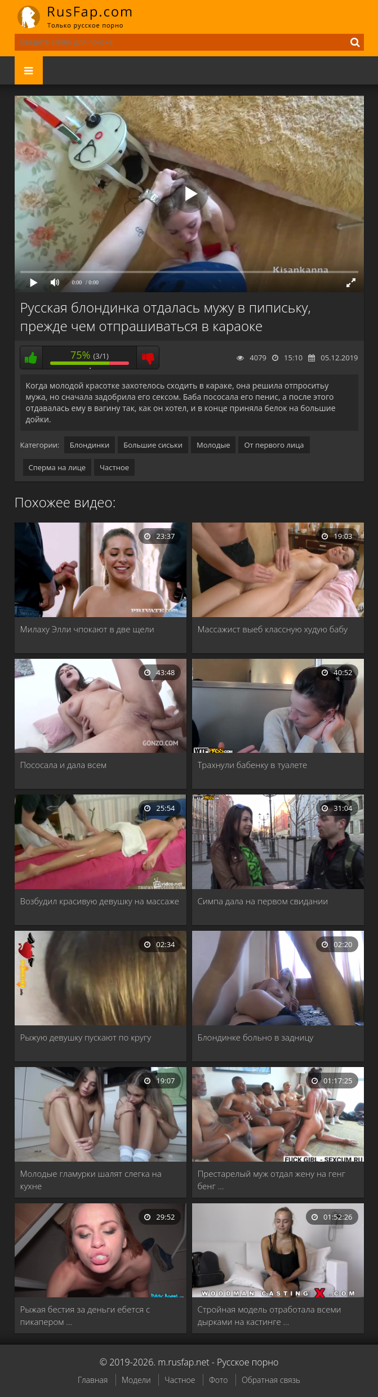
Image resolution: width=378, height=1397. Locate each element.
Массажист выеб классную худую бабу (273, 629)
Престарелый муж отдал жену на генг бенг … (272, 1179)
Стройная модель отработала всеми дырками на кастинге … (269, 1315)
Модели (136, 1379)
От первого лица (274, 445)
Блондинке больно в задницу (256, 1037)
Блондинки (89, 445)
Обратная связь (271, 1379)
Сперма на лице (57, 467)
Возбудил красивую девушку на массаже (100, 901)
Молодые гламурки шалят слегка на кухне (91, 1179)
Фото (218, 1379)
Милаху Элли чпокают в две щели (87, 629)
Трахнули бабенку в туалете (253, 764)
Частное (114, 467)
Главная (93, 1379)
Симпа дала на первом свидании (263, 901)
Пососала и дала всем (63, 764)
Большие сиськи (153, 445)
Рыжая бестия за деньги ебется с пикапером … (85, 1315)
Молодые (213, 445)
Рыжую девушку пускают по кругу (86, 1037)
